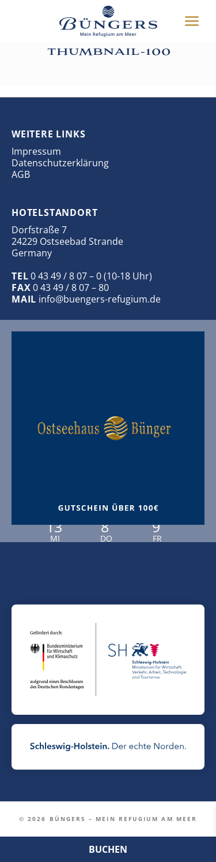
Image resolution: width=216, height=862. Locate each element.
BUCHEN (108, 849)
